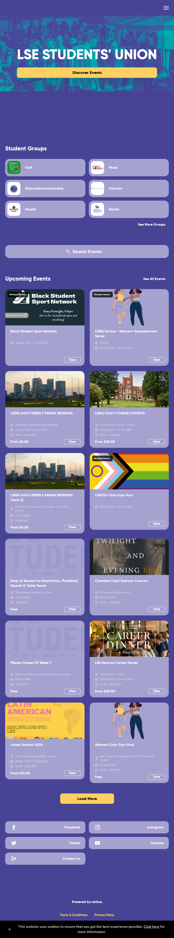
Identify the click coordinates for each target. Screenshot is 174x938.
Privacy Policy (104, 915)
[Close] (9, 929)
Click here (151, 926)
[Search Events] (87, 251)
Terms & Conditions (74, 915)
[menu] (166, 8)
